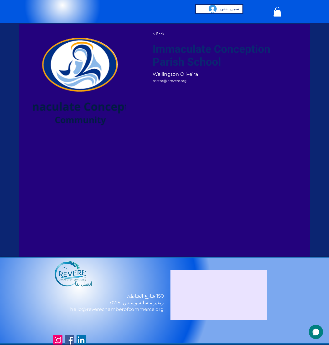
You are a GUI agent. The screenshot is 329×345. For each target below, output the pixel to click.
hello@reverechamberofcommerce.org (117, 309)
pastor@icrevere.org (170, 81)
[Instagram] (57, 340)
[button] (277, 12)
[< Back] (162, 34)
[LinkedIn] (81, 340)
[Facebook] (69, 340)
